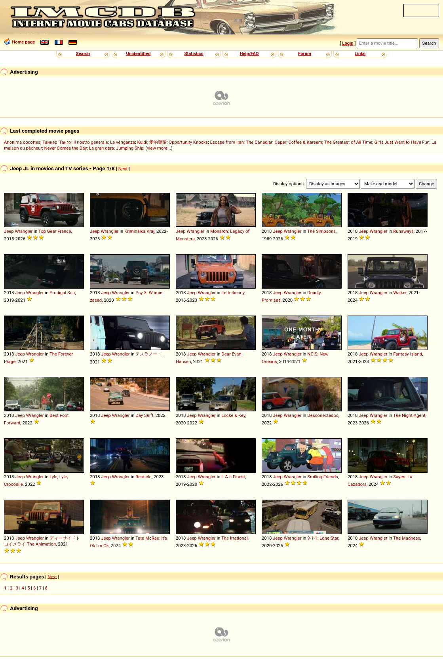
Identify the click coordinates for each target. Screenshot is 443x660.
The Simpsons (321, 231)
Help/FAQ (249, 53)
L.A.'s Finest (233, 476)
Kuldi (142, 142)
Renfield (143, 476)
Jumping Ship (129, 148)
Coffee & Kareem (305, 142)
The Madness (406, 538)
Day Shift (144, 415)
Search (83, 53)
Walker (400, 292)
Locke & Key (233, 415)
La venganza (122, 142)
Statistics (193, 53)
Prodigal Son (62, 292)
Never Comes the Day (65, 148)
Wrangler (23, 231)
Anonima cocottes (22, 142)
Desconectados (322, 415)
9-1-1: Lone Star (322, 538)
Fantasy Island (407, 354)
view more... (159, 148)
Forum (304, 53)
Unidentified (138, 53)
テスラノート (148, 354)
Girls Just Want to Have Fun (402, 142)
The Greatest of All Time (348, 142)
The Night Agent (409, 415)
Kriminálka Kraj (139, 231)
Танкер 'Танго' (56, 142)
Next (122, 168)
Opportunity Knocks (188, 142)
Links (360, 53)
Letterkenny (232, 292)
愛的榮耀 (158, 142)
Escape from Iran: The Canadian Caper (248, 142)
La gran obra (101, 148)
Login (347, 43)
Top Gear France (54, 231)
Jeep (9, 231)
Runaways (403, 231)
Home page (23, 42)
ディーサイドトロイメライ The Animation (42, 541)
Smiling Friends (322, 476)
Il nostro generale (91, 142)
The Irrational (234, 538)
